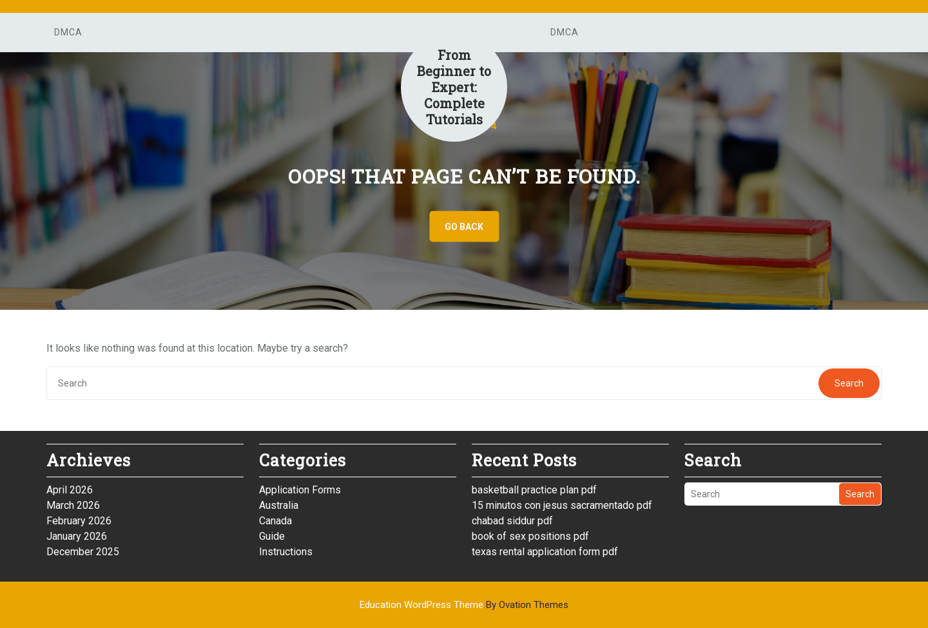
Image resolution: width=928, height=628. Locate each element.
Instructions (286, 552)
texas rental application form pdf (545, 552)
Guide (272, 536)
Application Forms (300, 490)
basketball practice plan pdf (534, 490)
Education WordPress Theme (464, 605)
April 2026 (69, 490)
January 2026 (76, 536)
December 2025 (82, 552)
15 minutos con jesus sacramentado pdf (562, 505)
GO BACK (464, 227)
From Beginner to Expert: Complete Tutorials (454, 87)
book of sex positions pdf (530, 536)
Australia (278, 505)
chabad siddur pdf (512, 521)
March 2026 (73, 505)
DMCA (68, 32)
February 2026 (78, 521)
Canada (275, 521)
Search (849, 383)
